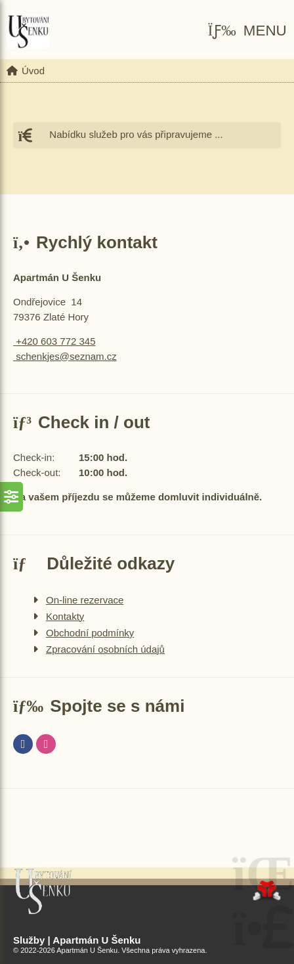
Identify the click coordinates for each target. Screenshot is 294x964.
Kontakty (65, 616)
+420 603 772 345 (54, 341)
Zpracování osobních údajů (105, 649)
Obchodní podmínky (90, 632)
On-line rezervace (84, 599)
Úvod (28, 31)
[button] (247, 31)
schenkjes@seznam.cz (65, 356)
